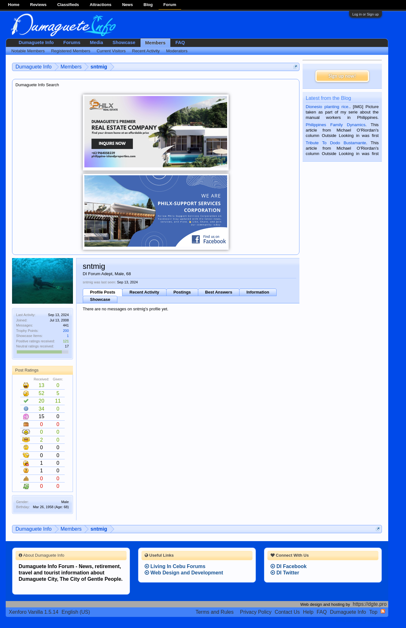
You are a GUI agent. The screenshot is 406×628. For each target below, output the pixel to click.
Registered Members (70, 51)
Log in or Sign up (365, 14)
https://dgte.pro (370, 604)
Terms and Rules (214, 612)
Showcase (100, 299)
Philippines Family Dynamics (335, 124)
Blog (148, 4)
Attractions (101, 4)
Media (96, 42)
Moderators (176, 51)
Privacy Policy (256, 612)
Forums (72, 42)
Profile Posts (102, 292)
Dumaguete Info (36, 42)
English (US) (76, 612)
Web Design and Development (184, 572)
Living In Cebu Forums (175, 566)
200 (66, 331)
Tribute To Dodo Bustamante (336, 142)
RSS (383, 611)
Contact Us (287, 612)
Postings (182, 292)
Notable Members (28, 51)
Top (373, 612)
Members (155, 42)
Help (308, 612)
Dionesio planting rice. (328, 106)
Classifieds (68, 4)
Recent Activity (144, 292)
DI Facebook (289, 566)
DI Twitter (285, 572)
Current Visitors (111, 51)
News (127, 4)
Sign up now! (342, 76)
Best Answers (218, 292)
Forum (169, 4)
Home (13, 4)
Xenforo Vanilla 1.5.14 (33, 612)
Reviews (38, 4)
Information (257, 292)
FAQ (180, 42)
